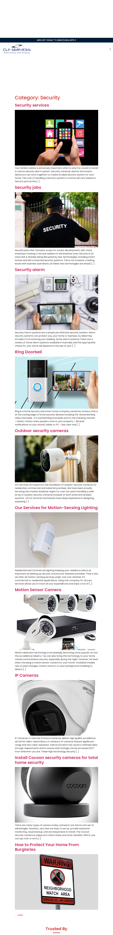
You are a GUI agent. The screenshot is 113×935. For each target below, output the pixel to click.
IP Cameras (26, 675)
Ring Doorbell (28, 352)
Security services (32, 105)
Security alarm (30, 269)
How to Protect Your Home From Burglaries (47, 847)
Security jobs (28, 187)
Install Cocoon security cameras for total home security (56, 760)
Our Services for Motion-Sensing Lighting (56, 507)
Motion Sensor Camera (38, 590)
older (19, 915)
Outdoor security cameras (41, 430)
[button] (110, 49)
